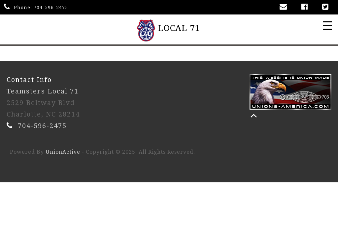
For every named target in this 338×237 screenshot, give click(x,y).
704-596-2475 (51, 7)
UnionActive (63, 152)
